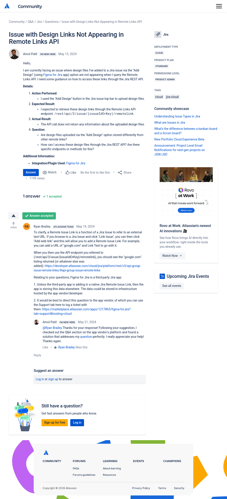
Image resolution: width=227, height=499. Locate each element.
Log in (40, 379)
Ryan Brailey (42, 226)
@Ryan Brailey (52, 328)
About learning (112, 468)
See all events (171, 286)
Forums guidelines (84, 474)
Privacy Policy (141, 488)
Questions (52, 21)
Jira (39, 21)
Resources (109, 474)
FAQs (76, 468)
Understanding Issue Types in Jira (177, 116)
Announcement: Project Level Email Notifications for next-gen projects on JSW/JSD (179, 150)
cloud (159, 97)
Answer (31, 172)
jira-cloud (172, 97)
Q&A (31, 21)
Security (179, 488)
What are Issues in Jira (169, 122)
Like (45, 347)
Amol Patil (30, 54)
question (86, 336)
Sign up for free (54, 422)
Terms (162, 488)
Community (30, 6)
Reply (37, 355)
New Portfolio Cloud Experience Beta (179, 139)
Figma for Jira (52, 75)
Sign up (53, 379)
